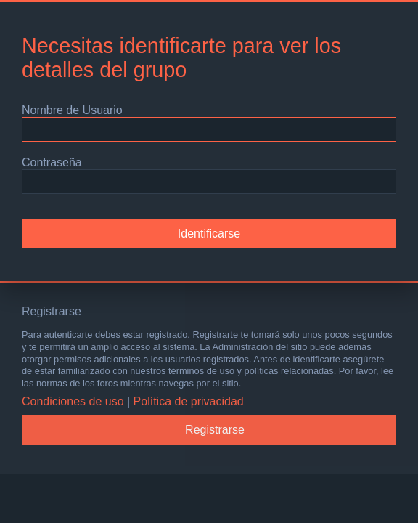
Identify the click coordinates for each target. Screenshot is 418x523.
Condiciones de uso (73, 401)
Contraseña (52, 162)
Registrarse (215, 429)
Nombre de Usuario (72, 110)
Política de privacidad (189, 401)
